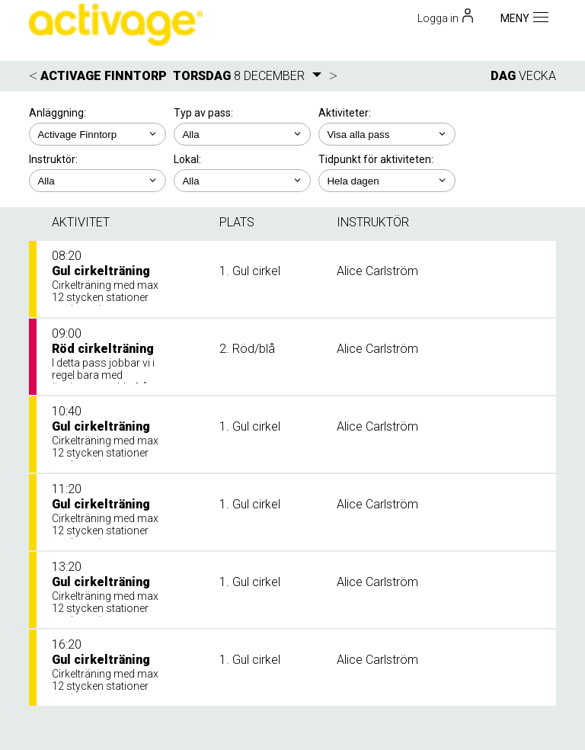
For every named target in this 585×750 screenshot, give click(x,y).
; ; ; (242, 180)
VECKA (537, 76)
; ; (242, 134)
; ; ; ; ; (387, 134)
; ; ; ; (97, 180)
